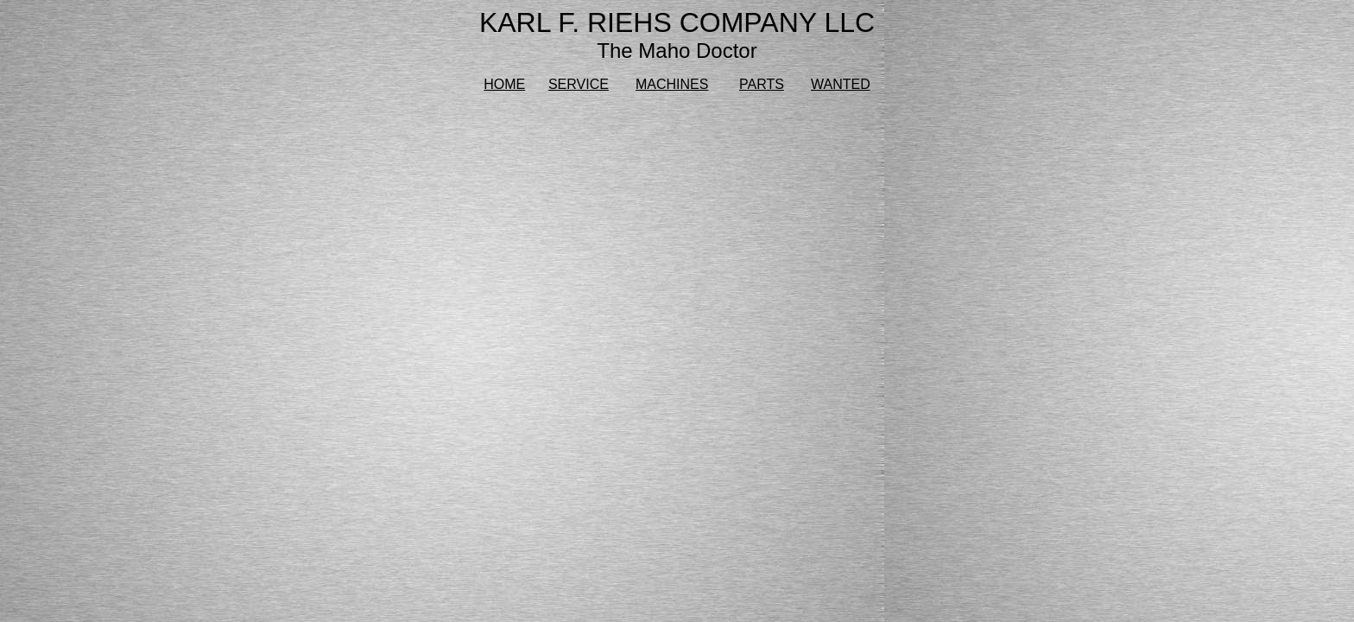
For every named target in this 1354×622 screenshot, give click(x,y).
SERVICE (578, 84)
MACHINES (672, 84)
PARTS (761, 84)
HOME (504, 84)
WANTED (840, 84)
